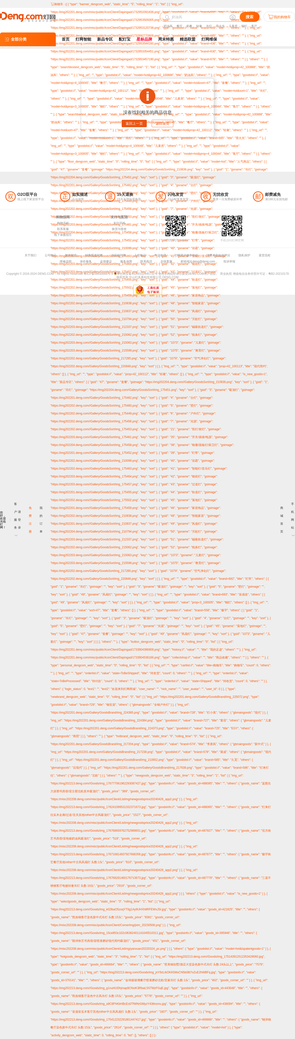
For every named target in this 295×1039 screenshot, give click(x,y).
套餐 (189, 26)
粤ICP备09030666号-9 (98, 273)
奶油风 (168, 26)
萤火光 (220, 26)
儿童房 (233, 26)
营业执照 (226, 273)
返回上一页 (134, 123)
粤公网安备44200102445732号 (135, 273)
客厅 (254, 26)
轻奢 (199, 26)
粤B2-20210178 (278, 273)
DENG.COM (170, 277)
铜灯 (244, 26)
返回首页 (162, 123)
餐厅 (179, 26)
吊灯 (209, 26)
